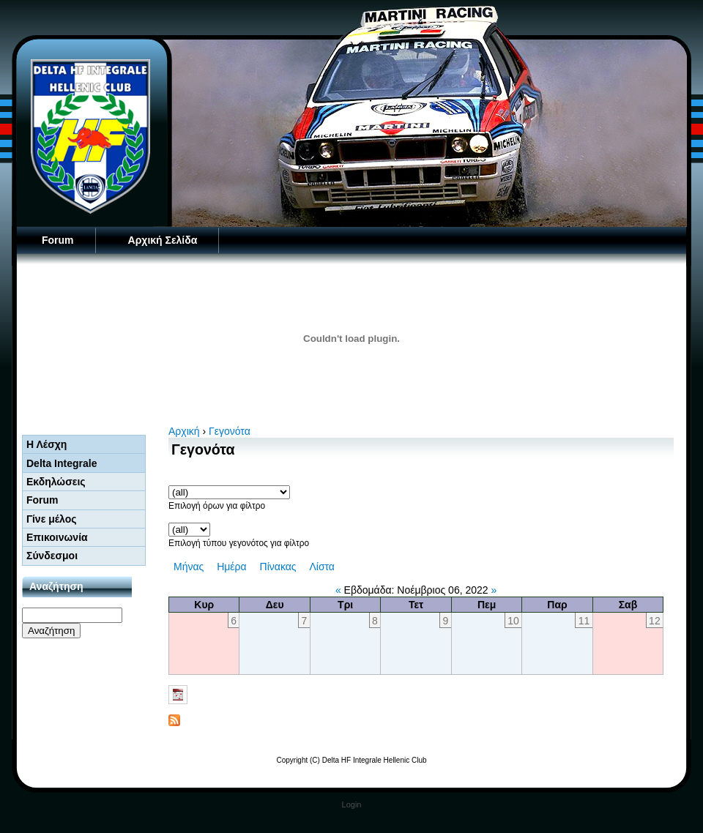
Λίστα (322, 566)
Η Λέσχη (46, 444)
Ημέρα (231, 566)
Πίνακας (278, 566)
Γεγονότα (229, 431)
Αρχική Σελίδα (163, 240)
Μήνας (189, 566)
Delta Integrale (61, 463)
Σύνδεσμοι (52, 555)
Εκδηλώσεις (56, 482)
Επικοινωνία (57, 537)
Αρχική (184, 431)
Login (352, 804)
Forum (58, 240)
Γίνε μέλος (51, 519)
